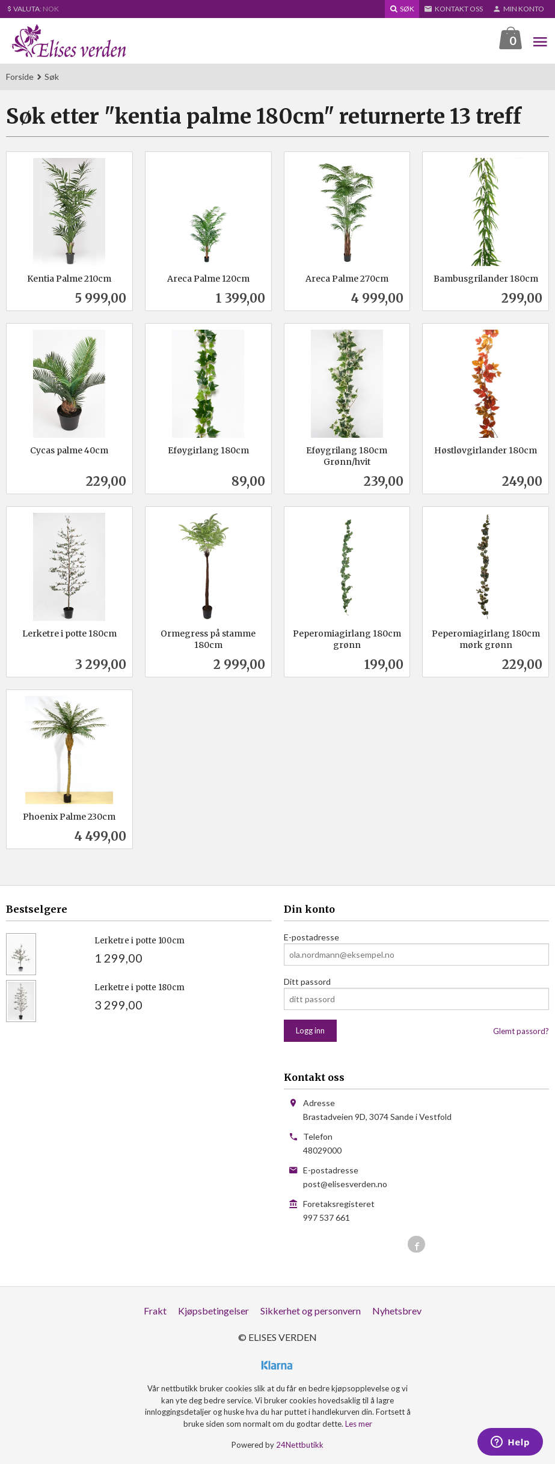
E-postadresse (311, 938)
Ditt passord (307, 982)
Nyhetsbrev (397, 1311)
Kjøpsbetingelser (213, 1311)
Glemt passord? (521, 1031)
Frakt (155, 1311)
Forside (20, 77)
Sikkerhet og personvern (310, 1311)
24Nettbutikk (299, 1445)
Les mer (358, 1424)
